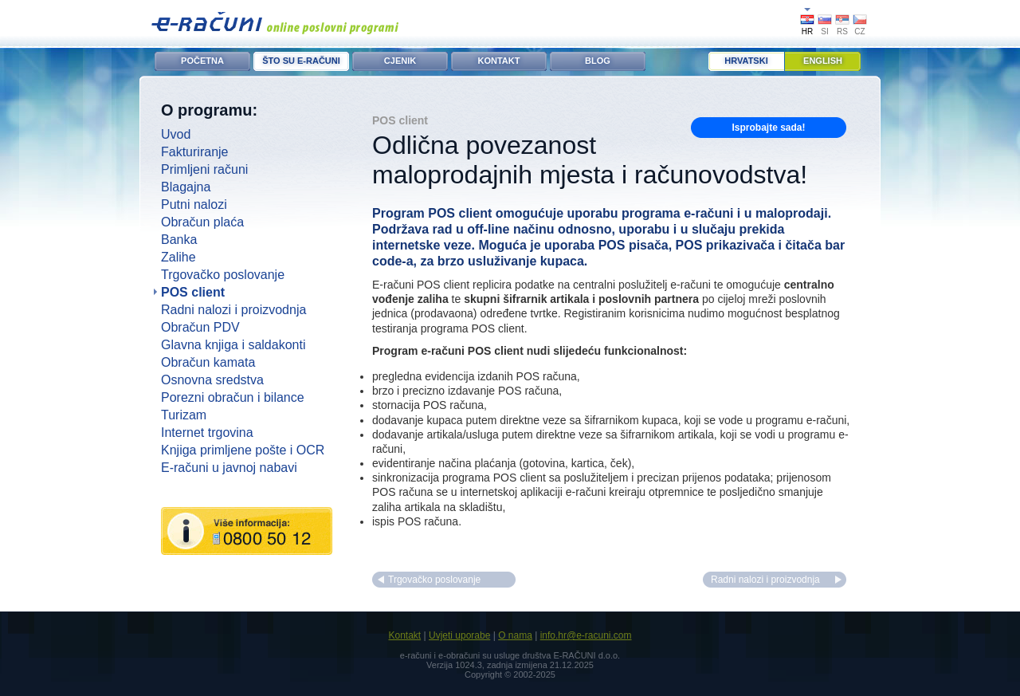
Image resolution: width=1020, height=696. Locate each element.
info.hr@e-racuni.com (586, 635)
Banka (179, 239)
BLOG (597, 60)
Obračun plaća (202, 222)
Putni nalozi (194, 204)
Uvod (175, 134)
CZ (859, 31)
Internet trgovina (207, 432)
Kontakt (404, 635)
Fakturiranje (194, 152)
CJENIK (400, 60)
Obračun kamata (208, 362)
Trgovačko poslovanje (222, 274)
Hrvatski (745, 60)
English (822, 60)
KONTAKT (499, 60)
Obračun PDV (200, 327)
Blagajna (185, 187)
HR (807, 31)
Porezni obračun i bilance (232, 397)
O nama (515, 635)
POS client (193, 292)
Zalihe (178, 257)
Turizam (183, 415)
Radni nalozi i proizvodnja (233, 310)
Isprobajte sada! (768, 127)
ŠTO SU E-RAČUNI (301, 60)
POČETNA (202, 60)
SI (824, 31)
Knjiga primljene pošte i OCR (242, 450)
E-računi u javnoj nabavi (229, 467)
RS (842, 31)
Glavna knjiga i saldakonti (233, 345)
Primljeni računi (204, 169)
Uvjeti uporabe (459, 635)
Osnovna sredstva (212, 380)
